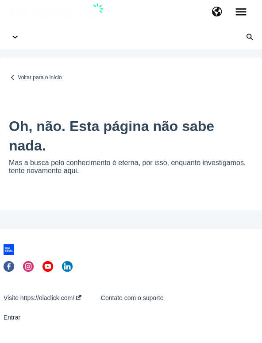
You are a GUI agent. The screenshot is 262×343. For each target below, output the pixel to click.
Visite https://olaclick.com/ (42, 297)
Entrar (12, 317)
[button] (217, 12)
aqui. (71, 170)
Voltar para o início (40, 77)
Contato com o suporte (132, 297)
